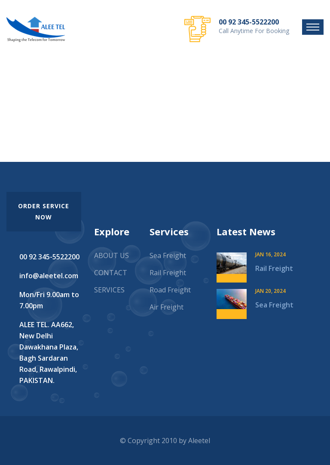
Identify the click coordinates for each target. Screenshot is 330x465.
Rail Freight (168, 272)
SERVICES (109, 290)
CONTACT (110, 272)
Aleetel (199, 440)
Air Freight (166, 307)
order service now (43, 211)
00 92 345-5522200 (249, 22)
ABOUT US (111, 255)
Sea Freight (168, 255)
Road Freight (170, 290)
